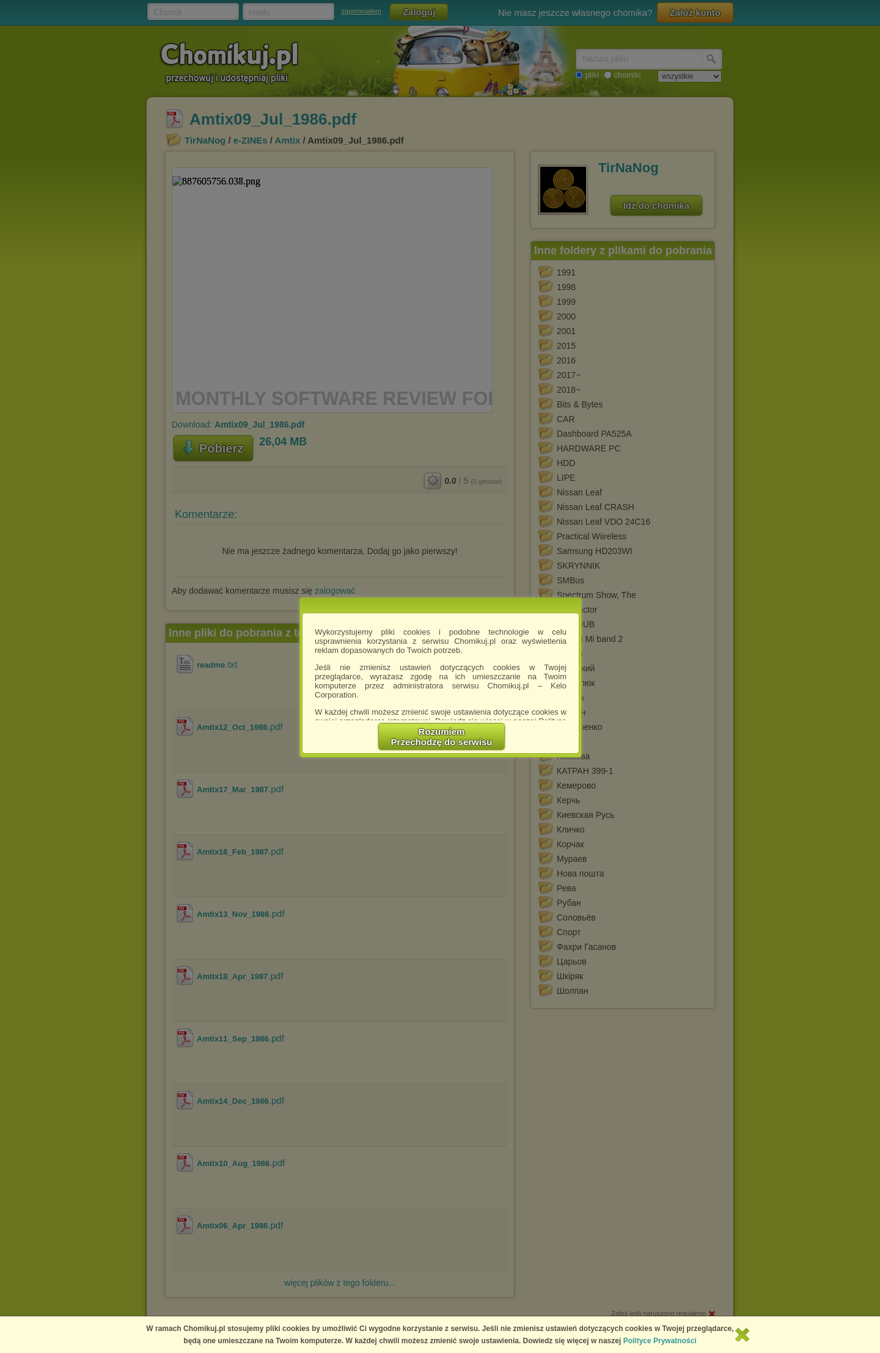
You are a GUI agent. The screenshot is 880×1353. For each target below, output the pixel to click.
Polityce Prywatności (660, 1341)
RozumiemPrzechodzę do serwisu (442, 736)
